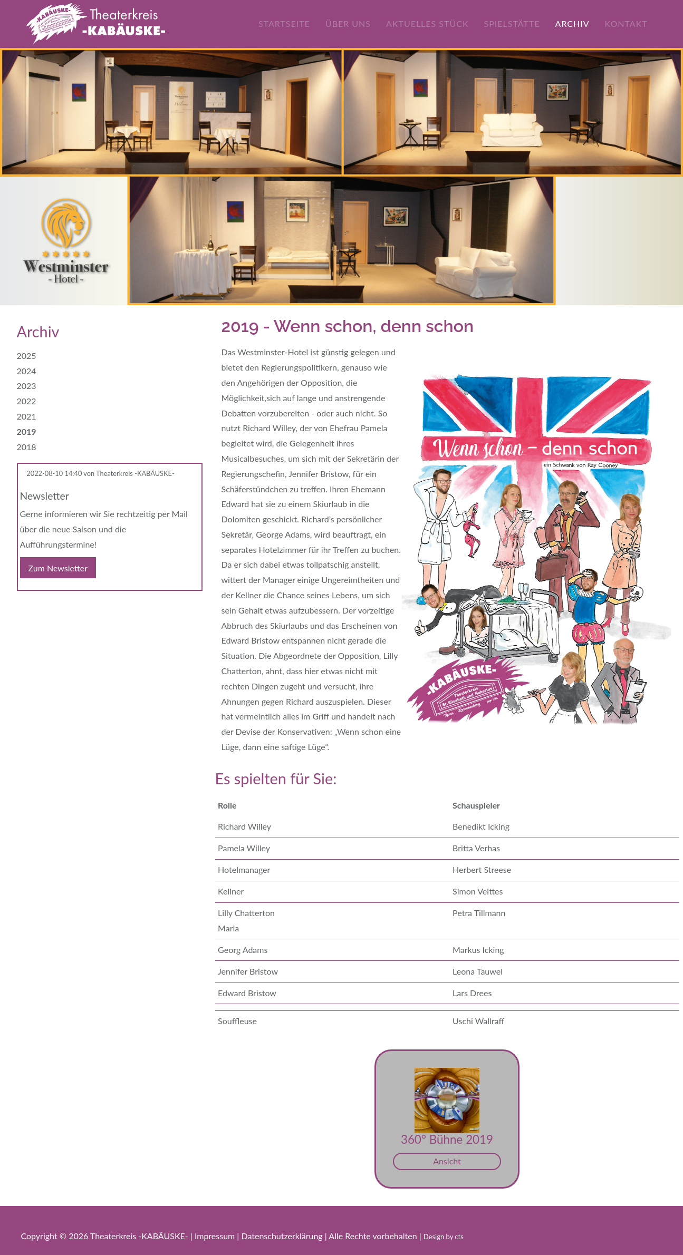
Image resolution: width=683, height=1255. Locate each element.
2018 (26, 447)
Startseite (290, 23)
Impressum (216, 1236)
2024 (26, 371)
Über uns (354, 23)
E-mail (46, 607)
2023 (26, 386)
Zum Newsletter (58, 567)
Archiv (578, 23)
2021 (26, 416)
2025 (26, 356)
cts (459, 1236)
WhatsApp (67, 607)
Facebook (25, 607)
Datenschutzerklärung (282, 1236)
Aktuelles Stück (433, 23)
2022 (26, 401)
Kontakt (631, 23)
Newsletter (44, 496)
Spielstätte (517, 23)
